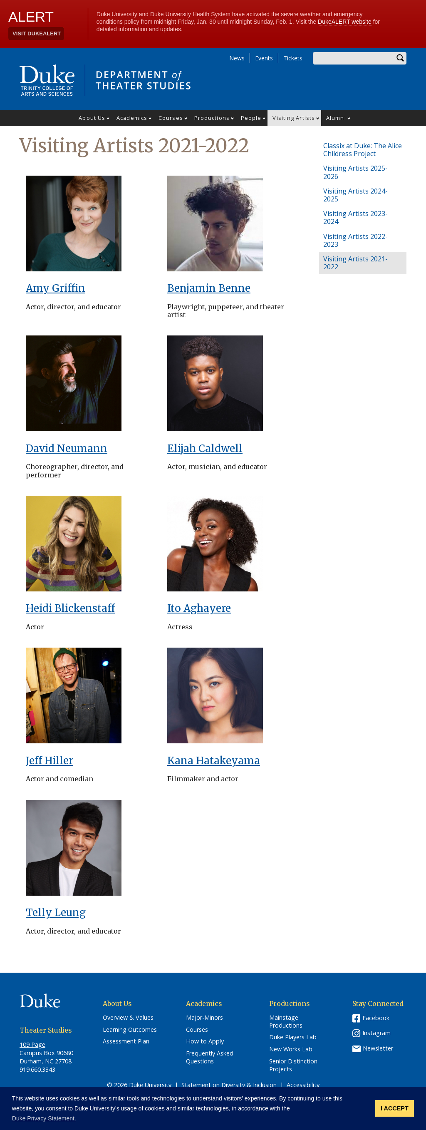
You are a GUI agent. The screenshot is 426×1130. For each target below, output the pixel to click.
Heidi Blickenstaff (70, 608)
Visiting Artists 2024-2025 (355, 195)
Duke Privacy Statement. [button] (44, 1118)
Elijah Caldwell (205, 448)
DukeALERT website (345, 21)
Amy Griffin (55, 288)
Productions (212, 118)
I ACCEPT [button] (395, 1108)
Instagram (376, 1033)
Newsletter (378, 1048)
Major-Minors (204, 1017)
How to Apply (205, 1041)
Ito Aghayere (199, 608)
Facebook (375, 1018)
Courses (171, 118)
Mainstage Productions (285, 1021)
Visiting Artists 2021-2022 (355, 262)
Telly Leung (56, 912)
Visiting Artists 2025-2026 (355, 172)
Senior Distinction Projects (293, 1065)
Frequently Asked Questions (209, 1057)
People (251, 118)
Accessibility (303, 1085)
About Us (92, 118)
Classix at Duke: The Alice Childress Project (362, 149)
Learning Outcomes (130, 1029)
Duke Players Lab (293, 1037)
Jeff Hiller (49, 760)
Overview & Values (128, 1017)
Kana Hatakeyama (213, 760)
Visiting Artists (293, 118)
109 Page (32, 1044)
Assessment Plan (126, 1041)
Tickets (292, 58)
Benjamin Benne (208, 288)
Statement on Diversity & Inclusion (229, 1085)
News (237, 58)
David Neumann (66, 448)
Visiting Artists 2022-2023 (355, 240)
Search (400, 58)
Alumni (336, 118)
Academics (131, 118)
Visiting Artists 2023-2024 (355, 217)
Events (264, 58)
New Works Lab (290, 1049)
